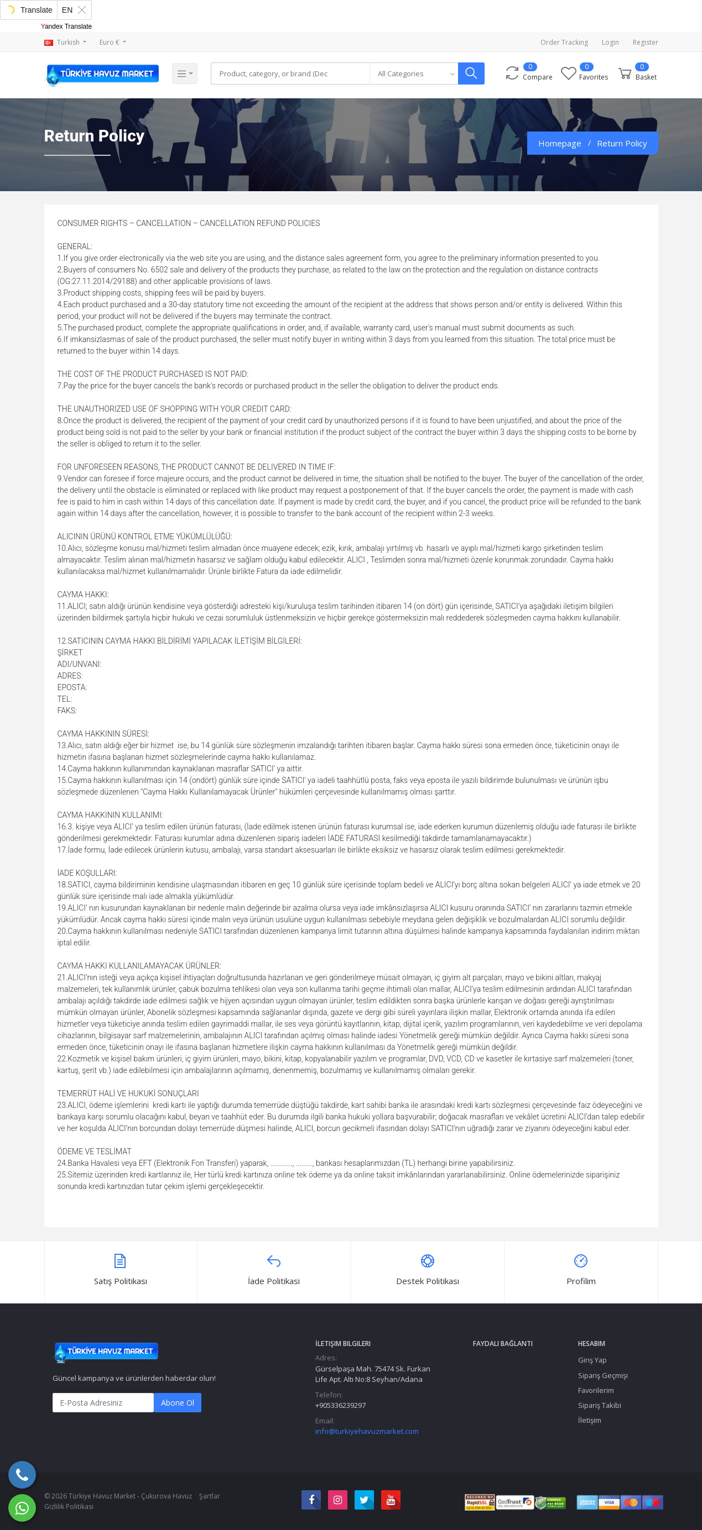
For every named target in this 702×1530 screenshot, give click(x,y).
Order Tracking (564, 42)
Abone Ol (177, 1402)
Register (645, 42)
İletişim (589, 1420)
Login (610, 42)
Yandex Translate (66, 26)
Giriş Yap (592, 1360)
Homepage (559, 143)
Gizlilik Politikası (68, 1506)
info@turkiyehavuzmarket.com (367, 1431)
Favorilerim (596, 1390)
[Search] (291, 73)
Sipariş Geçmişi (603, 1375)
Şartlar (209, 1496)
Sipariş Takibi (599, 1405)
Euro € (110, 42)
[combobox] (416, 73)
